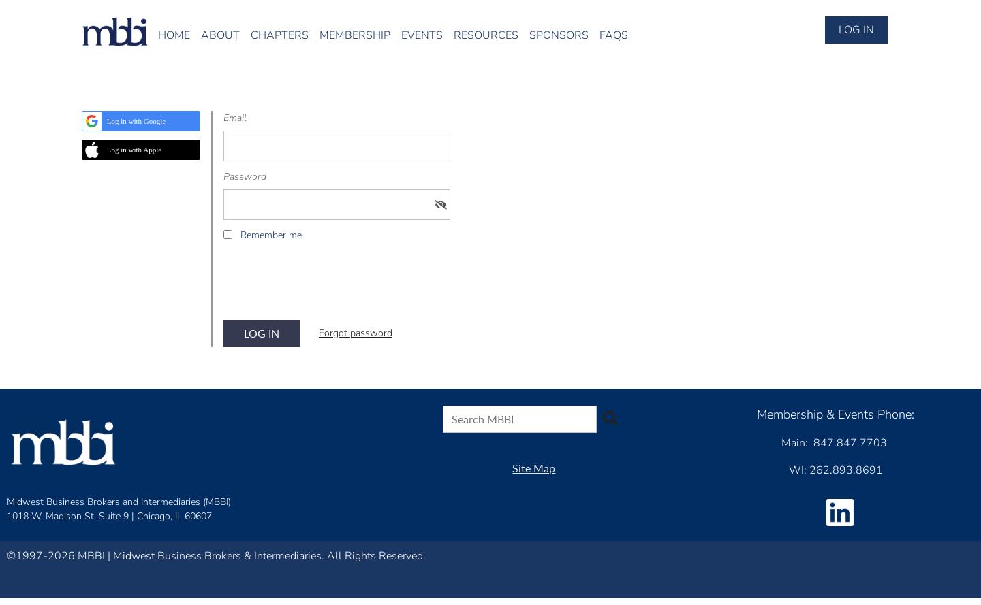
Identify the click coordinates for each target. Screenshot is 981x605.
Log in (856, 29)
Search (609, 418)
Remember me (271, 235)
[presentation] (327, 285)
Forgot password (355, 333)
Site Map (533, 467)
